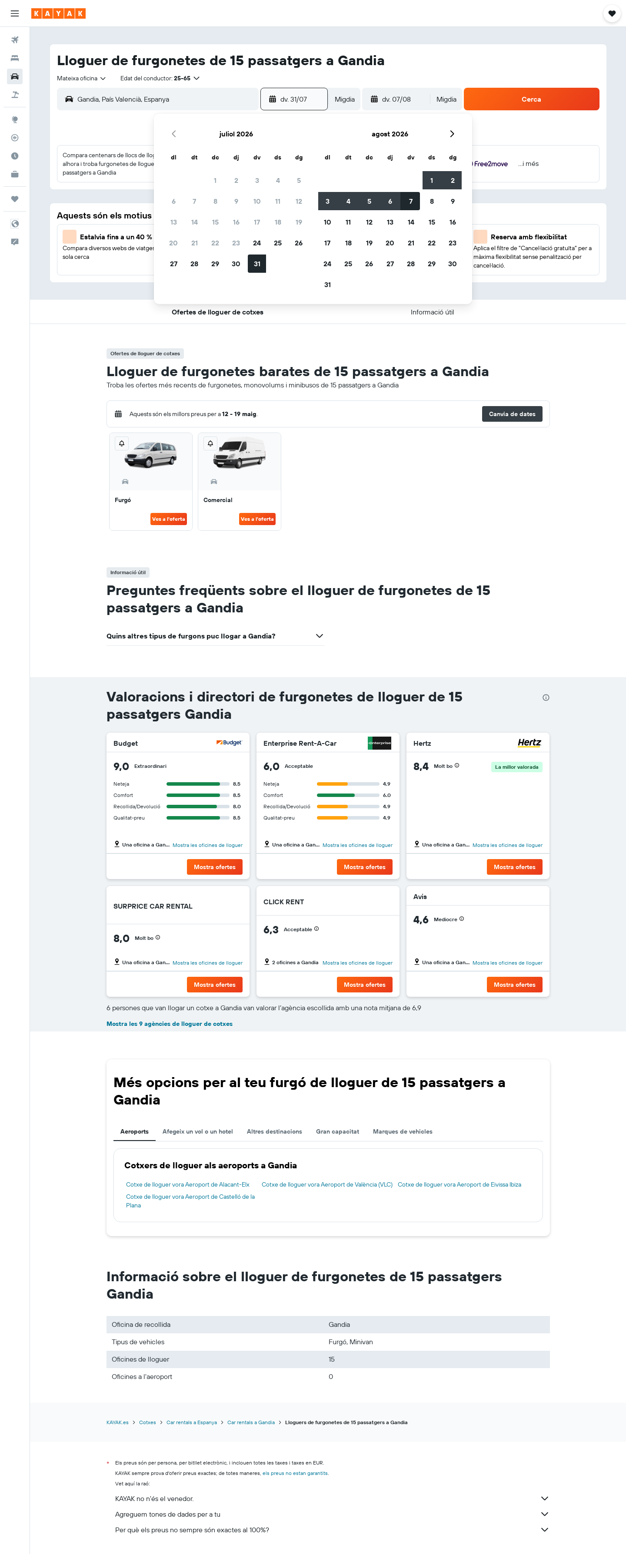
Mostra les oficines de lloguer (208, 845)
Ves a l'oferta (168, 519)
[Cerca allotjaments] (14, 58)
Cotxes (147, 1422)
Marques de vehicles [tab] (403, 1131)
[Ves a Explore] (14, 119)
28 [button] (194, 263)
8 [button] (215, 201)
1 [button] (215, 180)
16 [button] (236, 222)
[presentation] (546, 697)
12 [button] (299, 201)
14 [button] (194, 222)
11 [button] (277, 201)
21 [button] (194, 242)
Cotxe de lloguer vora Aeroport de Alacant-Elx (188, 1184)
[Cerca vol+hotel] (14, 94)
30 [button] (236, 263)
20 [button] (173, 242)
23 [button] (236, 242)
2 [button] (236, 180)
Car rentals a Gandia (251, 1422)
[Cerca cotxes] (14, 76)
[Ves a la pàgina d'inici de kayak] (58, 13)
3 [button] (257, 180)
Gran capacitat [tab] (337, 1131)
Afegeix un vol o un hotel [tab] (198, 1131)
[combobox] (82, 78)
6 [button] (174, 201)
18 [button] (278, 222)
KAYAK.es (118, 1422)
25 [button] (278, 242)
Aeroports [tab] (134, 1131)
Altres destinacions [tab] (274, 1131)
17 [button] (257, 222)
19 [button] (299, 222)
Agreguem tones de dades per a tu (332, 1514)
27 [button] (173, 263)
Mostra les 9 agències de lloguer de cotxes (170, 1024)
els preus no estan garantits (295, 1473)
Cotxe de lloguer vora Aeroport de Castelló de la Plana (190, 1201)
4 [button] (278, 180)
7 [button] (194, 201)
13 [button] (173, 222)
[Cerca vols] (14, 40)
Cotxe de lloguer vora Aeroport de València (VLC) (327, 1184)
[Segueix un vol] (14, 137)
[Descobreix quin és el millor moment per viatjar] (14, 156)
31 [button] (257, 263)
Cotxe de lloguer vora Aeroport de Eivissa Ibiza (459, 1184)
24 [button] (257, 242)
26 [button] (299, 242)
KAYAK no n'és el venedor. (332, 1498)
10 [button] (257, 201)
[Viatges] (14, 199)
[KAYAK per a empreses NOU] (14, 174)
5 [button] (299, 180)
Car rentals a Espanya (191, 1422)
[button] (14, 13)
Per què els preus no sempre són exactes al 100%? (332, 1529)
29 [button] (215, 263)
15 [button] (215, 222)
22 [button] (215, 242)
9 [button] (236, 201)
